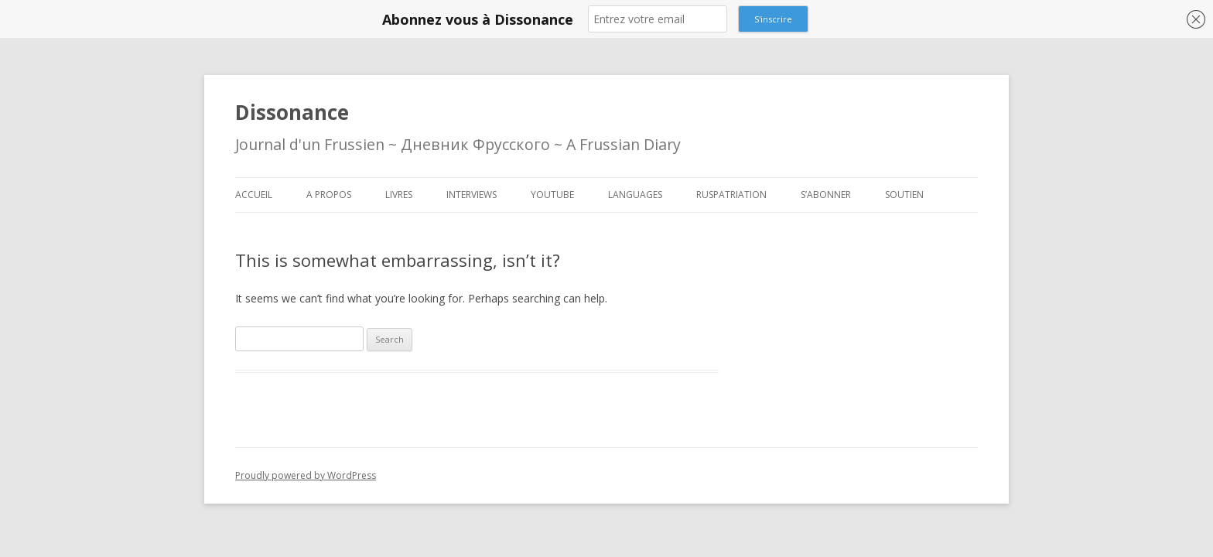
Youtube (552, 194)
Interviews (471, 194)
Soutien (904, 194)
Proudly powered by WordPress (305, 475)
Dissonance (292, 112)
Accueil (253, 194)
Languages (635, 194)
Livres (398, 194)
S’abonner (826, 194)
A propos (328, 194)
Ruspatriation (731, 194)
